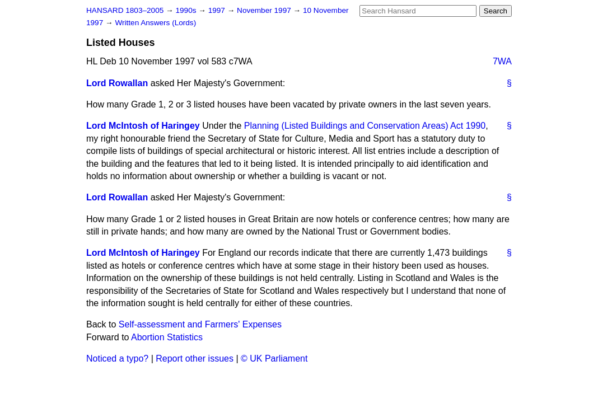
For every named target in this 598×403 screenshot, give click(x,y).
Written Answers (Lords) (155, 22)
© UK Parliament (274, 358)
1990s (186, 10)
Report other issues (194, 358)
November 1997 (265, 10)
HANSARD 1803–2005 (124, 10)
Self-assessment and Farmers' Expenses (200, 324)
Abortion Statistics (167, 337)
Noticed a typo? (117, 358)
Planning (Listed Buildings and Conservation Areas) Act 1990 (364, 125)
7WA (502, 61)
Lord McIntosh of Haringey (143, 125)
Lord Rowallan (117, 83)
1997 (217, 10)
